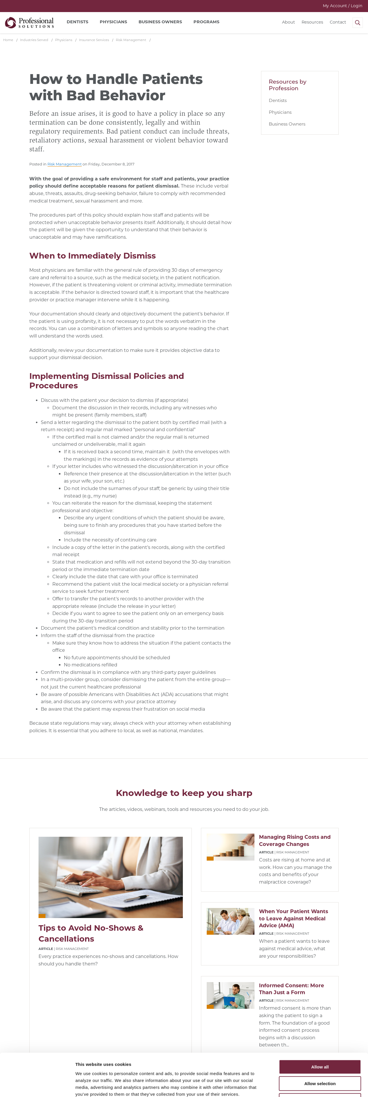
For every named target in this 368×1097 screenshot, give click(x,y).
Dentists (278, 100)
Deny (320, 1060)
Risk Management (64, 164)
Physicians (280, 112)
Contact (338, 22)
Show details (301, 1085)
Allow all (320, 1026)
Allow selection (320, 1043)
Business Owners (287, 124)
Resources (312, 22)
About (288, 22)
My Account (342, 5)
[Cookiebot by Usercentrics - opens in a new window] (37, 1085)
